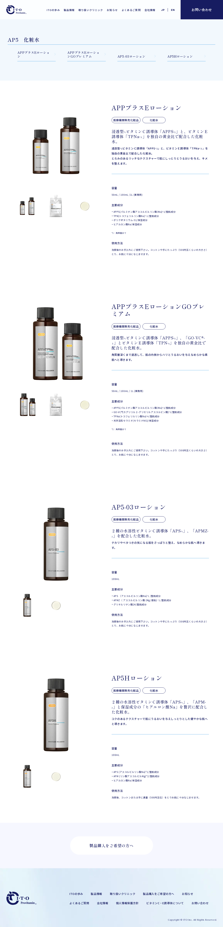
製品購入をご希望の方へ (111, 845)
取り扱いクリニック (90, 10)
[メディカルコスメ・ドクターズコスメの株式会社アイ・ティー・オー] (21, 897)
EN (173, 10)
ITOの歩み (53, 10)
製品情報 (69, 10)
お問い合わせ (202, 10)
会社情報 (150, 10)
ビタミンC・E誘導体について (165, 903)
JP (163, 10)
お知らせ (112, 10)
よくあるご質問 (131, 10)
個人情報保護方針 (127, 903)
